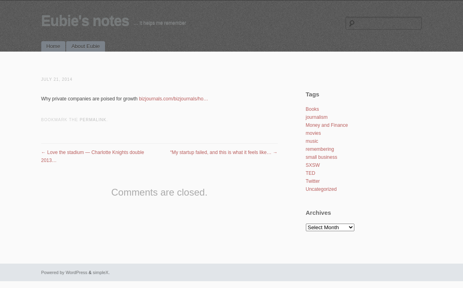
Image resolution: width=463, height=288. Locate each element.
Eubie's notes (85, 20)
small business (322, 157)
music (312, 141)
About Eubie (85, 46)
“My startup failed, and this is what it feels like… (223, 152)
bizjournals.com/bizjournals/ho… (173, 99)
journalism (317, 117)
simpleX (100, 272)
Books (312, 109)
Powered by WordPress (64, 272)
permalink (93, 120)
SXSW (313, 165)
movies (313, 133)
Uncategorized (321, 189)
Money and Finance (327, 125)
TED (310, 173)
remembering (320, 149)
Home (54, 46)
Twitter (313, 181)
